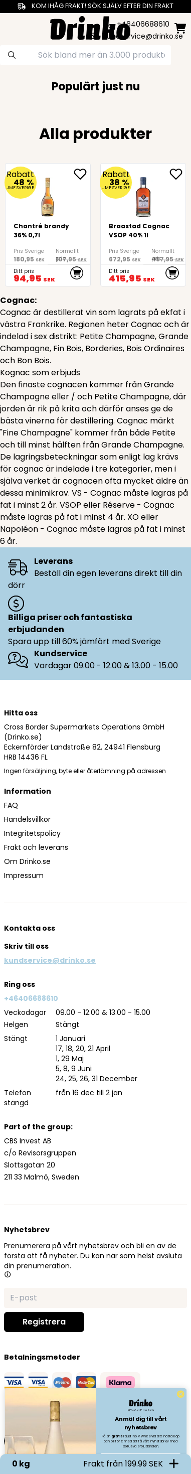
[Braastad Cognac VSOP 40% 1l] (143, 224)
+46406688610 (31, 998)
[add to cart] (77, 272)
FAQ (11, 805)
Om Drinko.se (27, 861)
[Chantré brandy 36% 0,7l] (48, 224)
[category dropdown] (11, 27)
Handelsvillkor (27, 819)
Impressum (24, 875)
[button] (7, 1274)
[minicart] (180, 28)
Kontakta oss (29, 928)
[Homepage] (90, 27)
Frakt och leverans (36, 847)
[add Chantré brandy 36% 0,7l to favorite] (82, 174)
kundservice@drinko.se (50, 960)
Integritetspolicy (32, 833)
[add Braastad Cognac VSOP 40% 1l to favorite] (177, 174)
